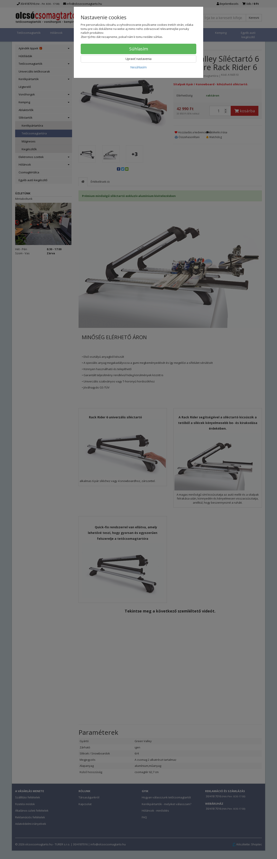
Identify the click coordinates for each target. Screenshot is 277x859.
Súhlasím (138, 49)
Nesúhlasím (138, 67)
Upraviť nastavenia (138, 59)
